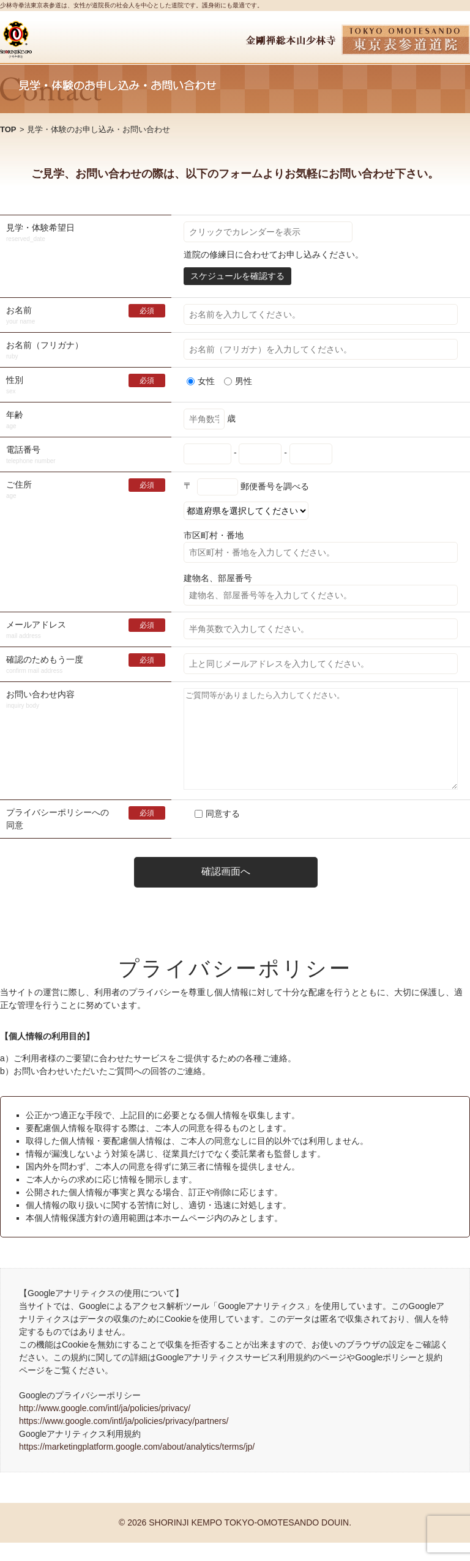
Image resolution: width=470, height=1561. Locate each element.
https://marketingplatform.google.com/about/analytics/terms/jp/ (137, 1465)
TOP (8, 129)
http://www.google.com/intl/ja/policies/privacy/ (104, 1426)
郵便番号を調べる (275, 486)
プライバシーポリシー (49, 831)
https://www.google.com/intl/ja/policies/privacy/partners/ (123, 1439)
